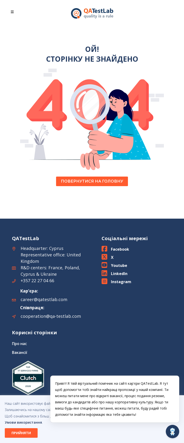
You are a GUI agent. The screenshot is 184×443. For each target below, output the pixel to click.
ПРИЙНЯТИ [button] (21, 433)
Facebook (120, 249)
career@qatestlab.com (44, 299)
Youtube (119, 265)
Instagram (121, 281)
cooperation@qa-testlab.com (51, 316)
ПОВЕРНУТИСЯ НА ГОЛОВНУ (92, 181)
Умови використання (23, 422)
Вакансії (19, 352)
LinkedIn (119, 273)
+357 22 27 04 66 (37, 280)
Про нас (19, 343)
